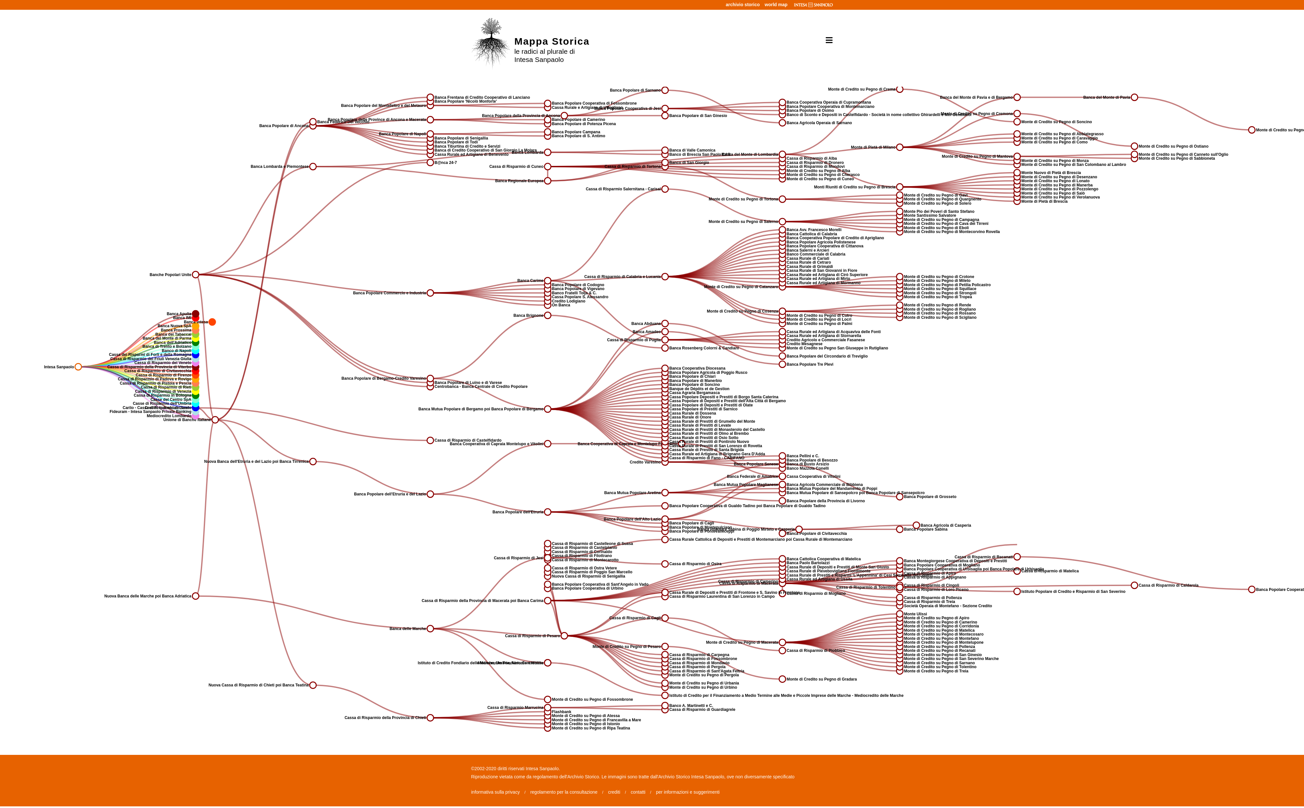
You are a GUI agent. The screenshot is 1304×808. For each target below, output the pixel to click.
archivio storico (743, 4)
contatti (638, 792)
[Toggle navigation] (827, 40)
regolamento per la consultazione (564, 792)
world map (776, 4)
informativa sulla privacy (495, 792)
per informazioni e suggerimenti (687, 792)
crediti (614, 792)
